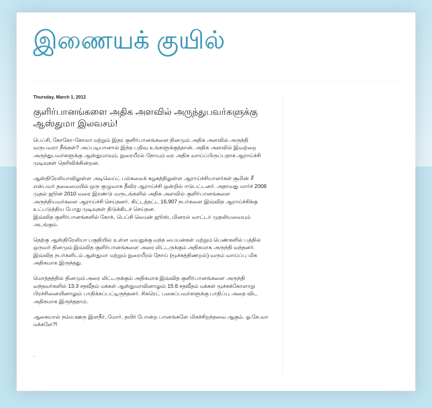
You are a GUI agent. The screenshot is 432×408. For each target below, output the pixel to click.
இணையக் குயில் (129, 40)
